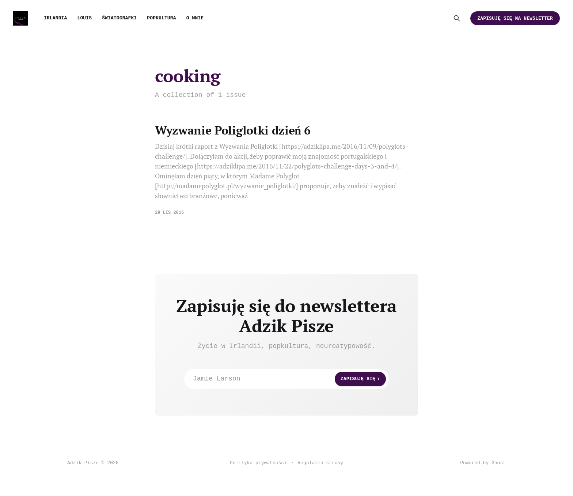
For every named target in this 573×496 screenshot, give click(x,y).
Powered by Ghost (483, 463)
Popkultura (161, 18)
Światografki (119, 18)
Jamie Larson (289, 379)
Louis (84, 18)
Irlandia (55, 18)
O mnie (195, 18)
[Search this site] (456, 18)
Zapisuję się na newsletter (515, 18)
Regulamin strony (320, 463)
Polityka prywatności (258, 463)
